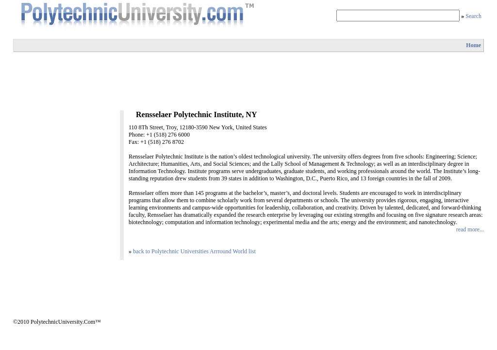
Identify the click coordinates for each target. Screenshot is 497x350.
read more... (470, 229)
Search (473, 16)
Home (473, 45)
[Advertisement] (248, 81)
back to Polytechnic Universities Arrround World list (194, 251)
